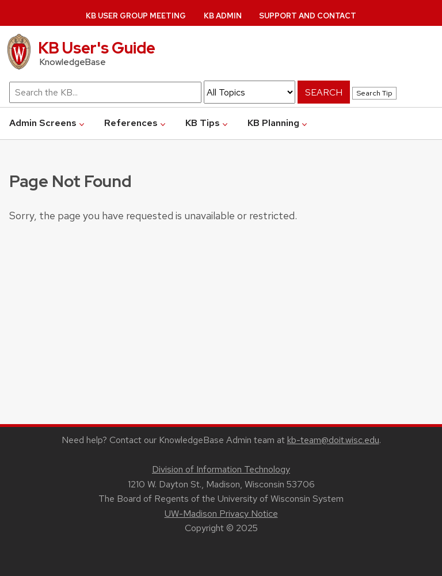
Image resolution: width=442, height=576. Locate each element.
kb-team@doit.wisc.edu (333, 440)
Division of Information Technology (221, 469)
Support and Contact (307, 16)
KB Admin (223, 16)
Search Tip (374, 93)
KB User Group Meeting (136, 16)
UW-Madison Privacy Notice (221, 514)
